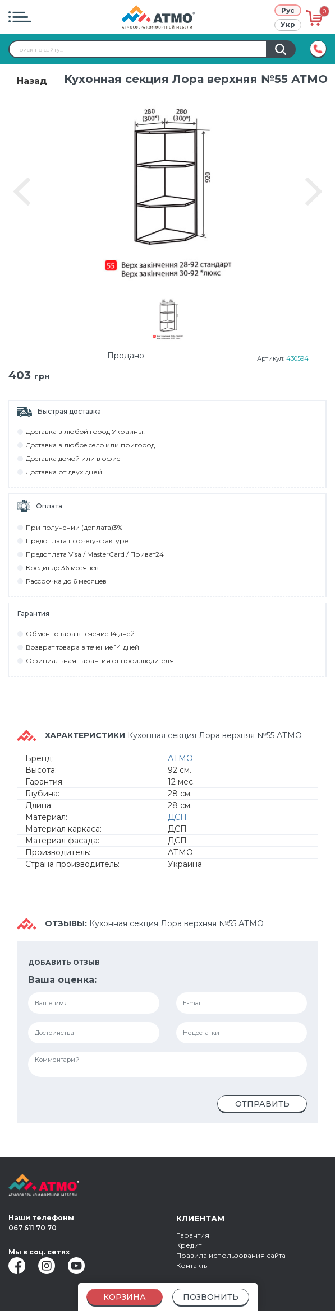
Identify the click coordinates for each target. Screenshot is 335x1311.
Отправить (262, 1107)
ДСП (177, 820)
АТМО (180, 761)
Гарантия (192, 1235)
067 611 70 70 (32, 1228)
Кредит (188, 1245)
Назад (32, 81)
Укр (288, 24)
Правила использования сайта (231, 1255)
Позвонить (210, 1297)
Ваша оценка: (62, 982)
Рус (288, 10)
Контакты (192, 1265)
